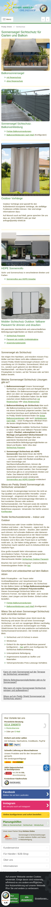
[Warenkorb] (48, 19)
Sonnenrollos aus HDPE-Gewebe (21, 279)
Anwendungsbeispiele (16, 343)
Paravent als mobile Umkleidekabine (22, 339)
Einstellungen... (41, 898)
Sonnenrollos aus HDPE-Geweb (21, 479)
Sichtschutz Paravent (16, 336)
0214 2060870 (12, 724)
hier (28, 565)
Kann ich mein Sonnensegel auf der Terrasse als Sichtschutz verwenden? (24, 673)
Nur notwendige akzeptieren (12, 898)
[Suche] (43, 19)
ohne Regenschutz (15, 81)
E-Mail (13, 731)
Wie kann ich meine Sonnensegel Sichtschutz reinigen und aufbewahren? (24, 689)
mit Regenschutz (14, 77)
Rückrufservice (12, 728)
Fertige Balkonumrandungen (19, 131)
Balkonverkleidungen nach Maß (20, 135)
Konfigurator (6, 511)
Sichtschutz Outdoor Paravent (35, 559)
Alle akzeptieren (26, 898)
